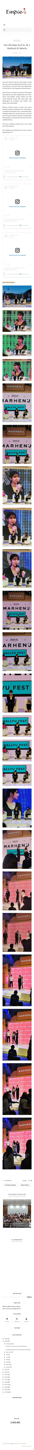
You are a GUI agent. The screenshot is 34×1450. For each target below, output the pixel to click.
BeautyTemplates (20, 1443)
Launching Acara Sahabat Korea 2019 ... (14, 1225)
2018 (5, 1377)
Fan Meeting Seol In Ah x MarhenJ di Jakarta (18, 1349)
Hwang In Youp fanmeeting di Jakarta (16, 1346)
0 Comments (8, 1180)
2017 (5, 1379)
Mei (7, 1359)
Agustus (8, 1352)
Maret (7, 1364)
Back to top (27, 1446)
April (7, 1362)
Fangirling (17, 40)
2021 (5, 1369)
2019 (5, 1374)
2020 (5, 1372)
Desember (9, 1344)
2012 (5, 1392)
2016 (5, 1382)
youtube (26, 1319)
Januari (8, 1367)
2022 (5, 1341)
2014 (5, 1387)
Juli (7, 1354)
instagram (16, 1319)
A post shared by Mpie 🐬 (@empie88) (17, 177)
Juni (7, 1357)
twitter (7, 1319)
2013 (5, 1389)
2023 (5, 1339)
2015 (5, 1384)
